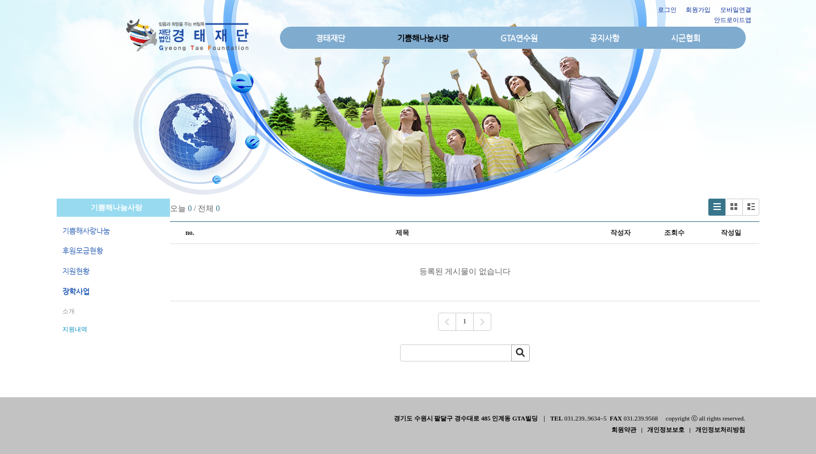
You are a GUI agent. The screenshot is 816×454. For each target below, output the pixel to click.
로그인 (667, 9)
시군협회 (685, 38)
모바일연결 (735, 9)
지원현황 (76, 271)
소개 (68, 311)
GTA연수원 (519, 38)
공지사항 (604, 38)
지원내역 (74, 329)
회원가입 (698, 9)
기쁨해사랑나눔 (86, 230)
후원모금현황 (82, 250)
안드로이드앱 (732, 19)
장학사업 (76, 291)
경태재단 (330, 38)
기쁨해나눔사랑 (423, 38)
